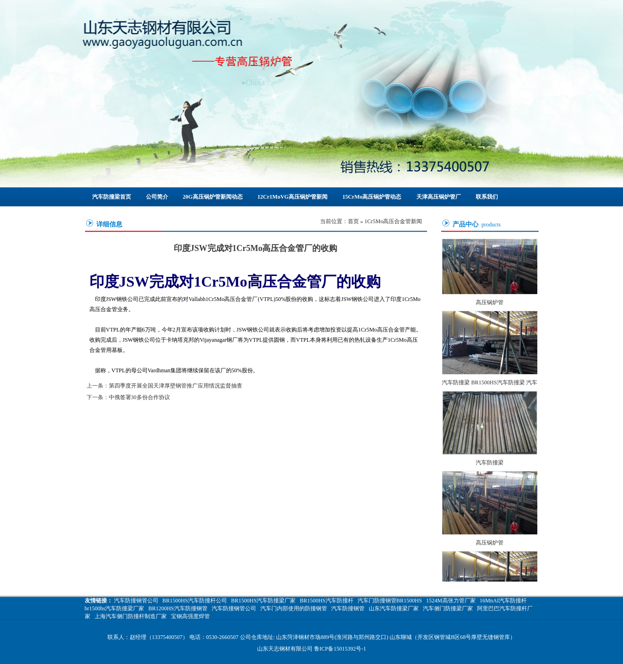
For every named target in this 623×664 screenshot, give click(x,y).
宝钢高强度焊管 (190, 616)
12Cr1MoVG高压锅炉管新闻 (292, 197)
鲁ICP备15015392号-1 (340, 648)
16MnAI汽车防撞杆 (503, 600)
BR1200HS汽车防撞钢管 (177, 608)
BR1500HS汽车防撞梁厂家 (263, 600)
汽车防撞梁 (489, 463)
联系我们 (487, 197)
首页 (353, 221)
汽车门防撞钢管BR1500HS (390, 600)
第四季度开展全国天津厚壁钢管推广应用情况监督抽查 (175, 385)
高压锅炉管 (489, 303)
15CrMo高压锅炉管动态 (371, 197)
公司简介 (157, 197)
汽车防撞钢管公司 (136, 600)
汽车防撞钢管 (348, 608)
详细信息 (109, 224)
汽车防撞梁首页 (111, 197)
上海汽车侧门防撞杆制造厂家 (130, 616)
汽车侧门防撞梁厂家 (448, 608)
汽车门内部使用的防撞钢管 (293, 608)
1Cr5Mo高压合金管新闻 (393, 221)
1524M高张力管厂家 (451, 600)
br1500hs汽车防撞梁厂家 (115, 608)
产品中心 (465, 224)
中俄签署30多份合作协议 (139, 397)
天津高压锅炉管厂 (438, 197)
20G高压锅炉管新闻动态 (213, 197)
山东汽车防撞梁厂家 (394, 608)
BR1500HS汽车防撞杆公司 (195, 600)
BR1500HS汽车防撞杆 (326, 600)
